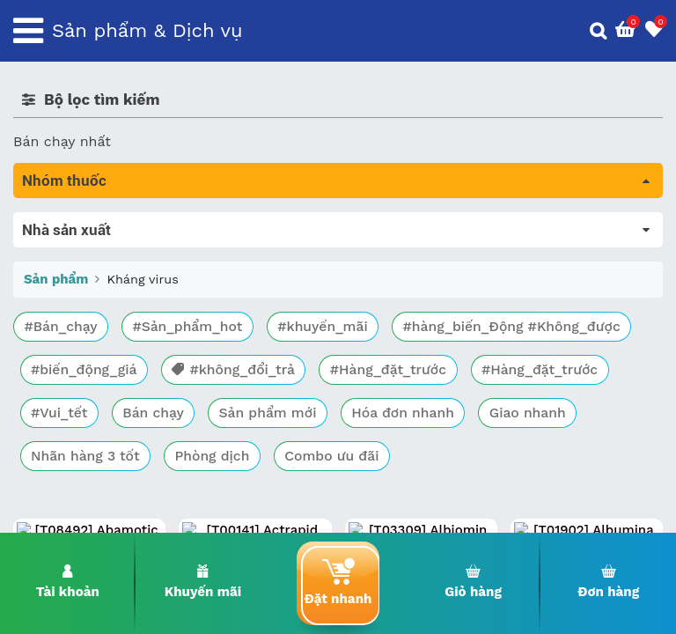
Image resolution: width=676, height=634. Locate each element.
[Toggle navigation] (28, 30)
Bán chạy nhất (62, 141)
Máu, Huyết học (67, 247)
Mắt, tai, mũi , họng (79, 419)
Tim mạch (47, 345)
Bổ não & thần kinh (78, 296)
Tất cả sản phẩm (70, 222)
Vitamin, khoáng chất (85, 469)
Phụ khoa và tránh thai (90, 370)
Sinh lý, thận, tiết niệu (88, 321)
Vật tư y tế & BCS (71, 444)
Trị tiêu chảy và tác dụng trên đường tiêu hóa (167, 271)
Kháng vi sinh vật (71, 395)
